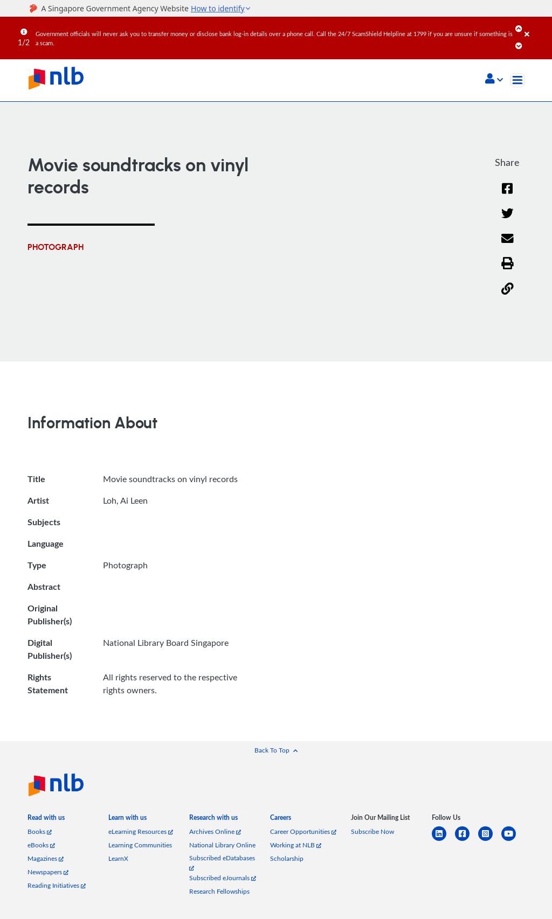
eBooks (41, 845)
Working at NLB (295, 845)
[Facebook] (507, 195)
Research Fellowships (219, 891)
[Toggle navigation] (517, 80)
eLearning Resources (140, 831)
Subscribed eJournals (222, 878)
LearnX (118, 858)
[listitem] (46, 819)
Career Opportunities (303, 831)
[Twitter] (507, 220)
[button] (494, 79)
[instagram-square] (489, 840)
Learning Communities (140, 845)
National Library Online (222, 845)
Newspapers (47, 872)
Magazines (45, 858)
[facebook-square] (466, 840)
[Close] (536, 26)
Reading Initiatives (56, 885)
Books (39, 831)
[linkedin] (443, 840)
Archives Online (215, 831)
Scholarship (286, 858)
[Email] (507, 245)
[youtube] (513, 840)
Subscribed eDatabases (222, 862)
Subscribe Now (372, 831)
